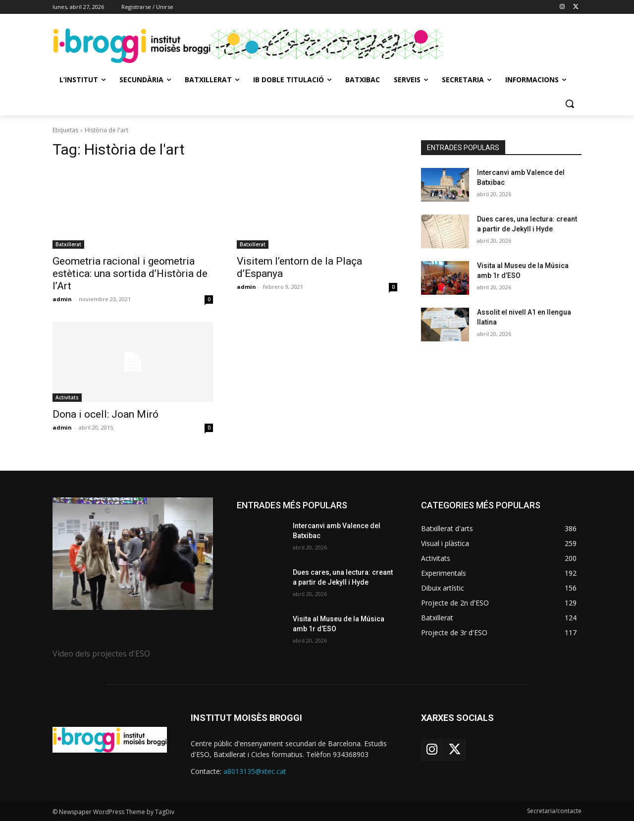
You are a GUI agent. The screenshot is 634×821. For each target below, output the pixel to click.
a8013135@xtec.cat (254, 771)
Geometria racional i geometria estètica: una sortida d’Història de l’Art (130, 273)
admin (62, 299)
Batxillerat (68, 244)
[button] (569, 103)
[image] (133, 553)
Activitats (67, 397)
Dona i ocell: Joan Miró (105, 414)
